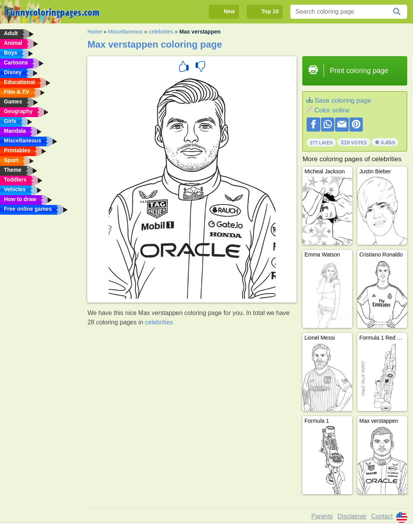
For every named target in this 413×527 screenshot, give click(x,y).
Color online (332, 110)
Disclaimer (352, 516)
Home (94, 31)
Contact (382, 516)
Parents (322, 516)
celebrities (161, 31)
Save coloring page (342, 100)
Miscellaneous (125, 31)
